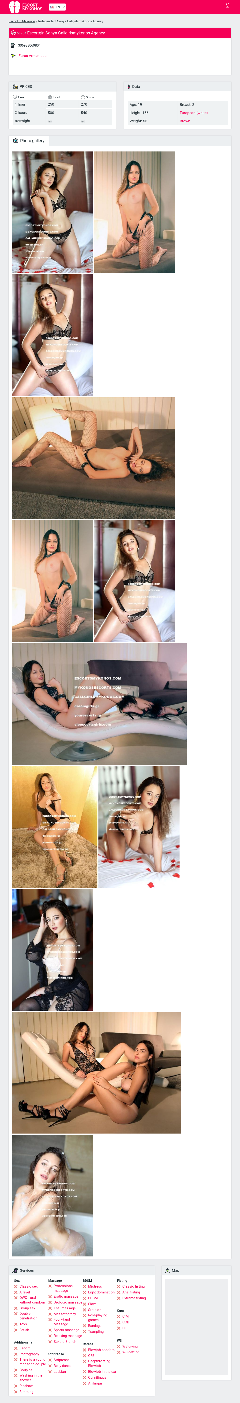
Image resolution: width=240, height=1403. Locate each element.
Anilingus (95, 1383)
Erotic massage (66, 1296)
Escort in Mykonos (22, 21)
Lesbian (60, 1372)
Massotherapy (65, 1314)
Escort (24, 1348)
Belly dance (62, 1366)
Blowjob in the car (102, 1372)
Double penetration (28, 1315)
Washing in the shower (30, 1377)
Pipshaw (26, 1386)
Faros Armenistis (28, 55)
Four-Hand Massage (62, 1321)
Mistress (95, 1286)
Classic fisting (133, 1286)
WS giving (130, 1346)
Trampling (96, 1331)
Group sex (27, 1308)
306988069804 (29, 45)
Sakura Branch (65, 1342)
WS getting (130, 1352)
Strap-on (94, 1310)
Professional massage (64, 1288)
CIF (125, 1328)
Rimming (26, 1392)
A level (24, 1292)
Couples (25, 1370)
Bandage (94, 1326)
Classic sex (28, 1286)
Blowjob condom (101, 1350)
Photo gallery (29, 140)
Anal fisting (131, 1292)
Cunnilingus (97, 1377)
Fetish (24, 1330)
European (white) (194, 112)
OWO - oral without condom (32, 1300)
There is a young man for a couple (32, 1361)
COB (125, 1322)
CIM (125, 1316)
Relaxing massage (68, 1336)
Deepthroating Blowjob (99, 1363)
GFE (91, 1356)
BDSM (93, 1298)
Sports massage (66, 1330)
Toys (23, 1324)
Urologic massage (68, 1302)
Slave (92, 1304)
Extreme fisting (134, 1298)
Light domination (101, 1292)
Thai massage (65, 1308)
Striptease (62, 1360)
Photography (29, 1354)
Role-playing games (97, 1317)
